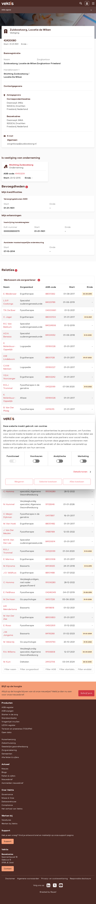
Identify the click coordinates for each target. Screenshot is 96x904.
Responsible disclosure (80, 878)
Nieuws (5, 769)
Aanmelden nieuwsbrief (12, 783)
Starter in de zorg (10, 714)
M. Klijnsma (9, 566)
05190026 (50, 346)
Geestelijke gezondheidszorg (15, 746)
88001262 (50, 294)
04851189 (50, 531)
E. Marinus (8, 559)
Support (7, 841)
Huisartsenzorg (9, 739)
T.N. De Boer (9, 310)
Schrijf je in (86, 693)
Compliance (7, 805)
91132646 (50, 504)
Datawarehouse (9, 801)
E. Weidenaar (10, 294)
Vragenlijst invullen (10, 722)
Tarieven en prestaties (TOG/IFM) (17, 729)
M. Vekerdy (8, 642)
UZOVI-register (8, 725)
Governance (7, 794)
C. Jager (7, 317)
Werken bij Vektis (9, 823)
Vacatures (6, 820)
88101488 (50, 572)
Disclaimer (10, 878)
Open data (6, 732)
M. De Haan (9, 599)
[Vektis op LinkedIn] (48, 885)
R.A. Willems (9, 652)
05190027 (50, 367)
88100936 (50, 559)
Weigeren (19, 481)
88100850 (50, 617)
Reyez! (53, 892)
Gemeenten (7, 754)
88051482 (50, 523)
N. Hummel (8, 504)
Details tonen (80, 472)
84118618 (49, 607)
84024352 (50, 335)
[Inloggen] (87, 3)
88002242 (50, 377)
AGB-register (8, 707)
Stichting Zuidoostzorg (21, 165)
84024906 (50, 325)
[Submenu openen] (91, 10)
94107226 (50, 599)
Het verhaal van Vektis (12, 809)
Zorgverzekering (9, 750)
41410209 (20, 173)
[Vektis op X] (55, 885)
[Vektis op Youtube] (61, 885)
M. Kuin (7, 662)
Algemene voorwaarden (28, 878)
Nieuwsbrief (7, 779)
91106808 (50, 652)
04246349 (50, 592)
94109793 (50, 642)
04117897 (49, 515)
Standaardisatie (9, 718)
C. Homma (8, 491)
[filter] (10, 669)
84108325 (50, 566)
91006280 (50, 491)
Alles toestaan (77, 481)
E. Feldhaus (9, 592)
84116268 (49, 633)
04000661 (50, 310)
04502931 (50, 625)
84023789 (50, 302)
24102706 (50, 662)
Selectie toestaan (48, 481)
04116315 (49, 409)
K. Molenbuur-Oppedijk (9, 346)
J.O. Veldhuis (9, 572)
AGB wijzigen (8, 711)
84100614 (50, 541)
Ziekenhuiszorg (9, 743)
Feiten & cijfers (8, 776)
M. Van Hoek (9, 523)
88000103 (50, 317)
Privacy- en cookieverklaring (54, 878)
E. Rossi (7, 625)
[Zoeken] (81, 3)
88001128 (50, 357)
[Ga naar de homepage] (8, 3)
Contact (8, 869)
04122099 (50, 386)
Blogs (4, 772)
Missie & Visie (8, 798)
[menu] (93, 3)
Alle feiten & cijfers (10, 757)
